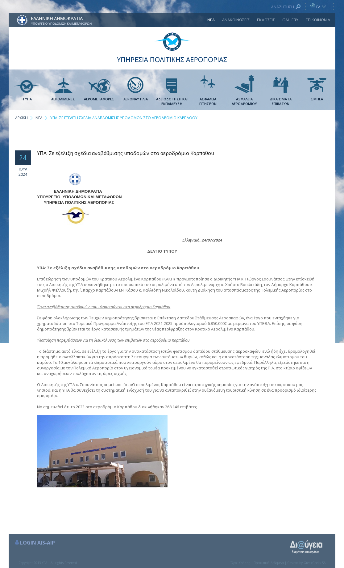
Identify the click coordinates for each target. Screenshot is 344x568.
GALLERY (290, 20)
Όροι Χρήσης (240, 563)
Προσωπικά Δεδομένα (269, 563)
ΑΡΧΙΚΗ (21, 117)
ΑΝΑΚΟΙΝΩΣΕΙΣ (236, 20)
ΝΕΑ (211, 20)
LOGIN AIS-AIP (37, 542)
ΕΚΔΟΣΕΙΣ (266, 20)
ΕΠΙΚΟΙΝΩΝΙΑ (318, 20)
